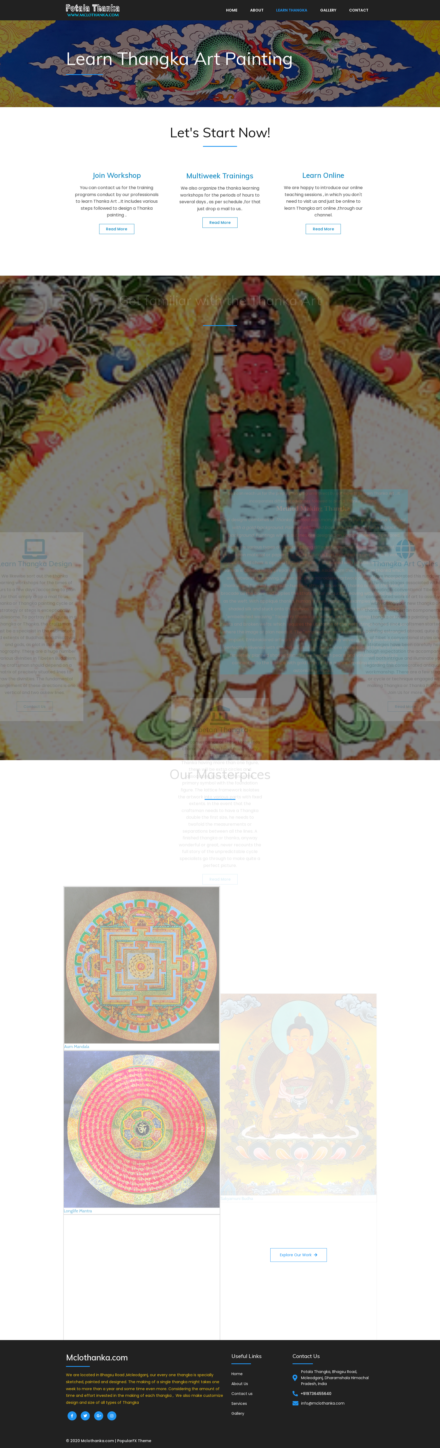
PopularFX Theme (134, 1440)
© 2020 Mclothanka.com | (91, 1440)
